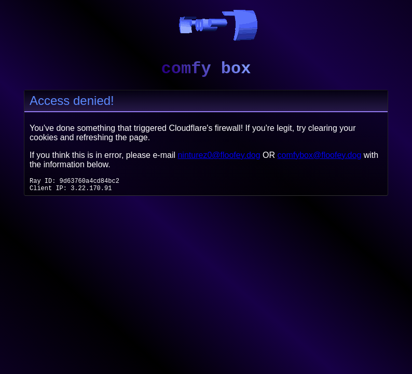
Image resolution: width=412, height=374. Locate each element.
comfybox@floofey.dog (320, 155)
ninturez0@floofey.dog (218, 155)
